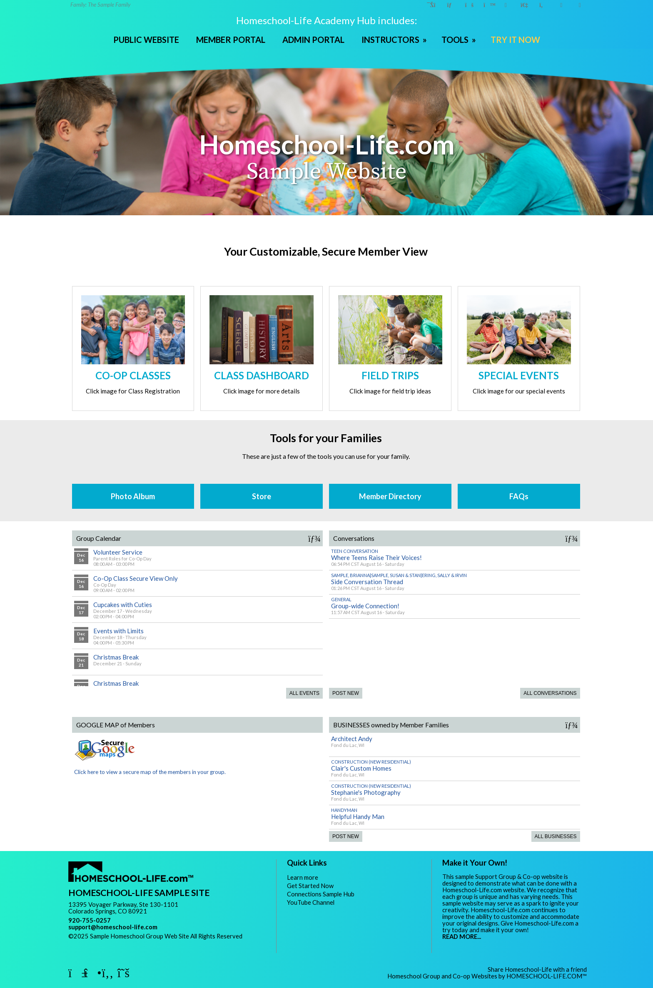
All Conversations (549, 693)
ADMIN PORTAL (313, 40)
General (341, 599)
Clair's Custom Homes (361, 768)
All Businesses (556, 836)
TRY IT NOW (515, 40)
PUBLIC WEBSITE (146, 40)
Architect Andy (351, 738)
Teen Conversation (354, 551)
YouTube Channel (310, 902)
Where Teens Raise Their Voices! (376, 557)
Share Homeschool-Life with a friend (537, 969)
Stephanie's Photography (366, 792)
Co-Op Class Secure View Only (135, 578)
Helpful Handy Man (357, 816)
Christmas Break (116, 657)
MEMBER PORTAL (230, 40)
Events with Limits (118, 631)
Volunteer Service (117, 552)
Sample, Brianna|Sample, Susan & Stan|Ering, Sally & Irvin (399, 575)
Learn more (302, 877)
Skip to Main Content (103, 942)
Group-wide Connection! (365, 606)
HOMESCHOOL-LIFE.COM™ (546, 976)
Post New (345, 693)
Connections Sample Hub (320, 894)
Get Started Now (310, 885)
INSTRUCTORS (395, 40)
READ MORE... (461, 936)
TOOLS (459, 40)
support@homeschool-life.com (112, 927)
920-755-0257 (89, 920)
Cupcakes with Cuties (122, 604)
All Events (304, 693)
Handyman (344, 810)
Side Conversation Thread (367, 581)
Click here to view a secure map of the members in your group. (150, 768)
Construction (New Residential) (371, 761)
